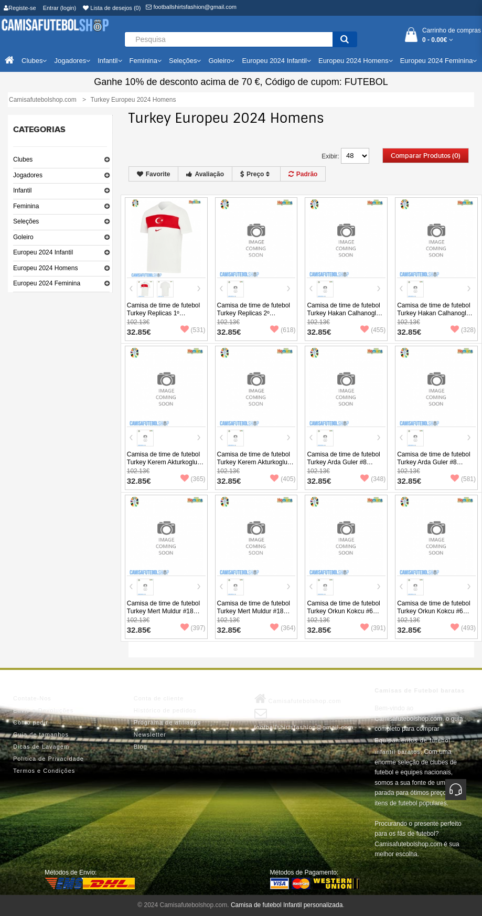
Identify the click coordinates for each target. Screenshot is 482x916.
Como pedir (30, 722)
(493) (463, 628)
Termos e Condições (44, 771)
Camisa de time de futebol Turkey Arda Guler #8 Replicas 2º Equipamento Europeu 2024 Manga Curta (436, 466)
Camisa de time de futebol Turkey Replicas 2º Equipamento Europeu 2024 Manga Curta (256, 317)
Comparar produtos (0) (425, 156)
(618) (282, 330)
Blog (140, 746)
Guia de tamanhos (41, 734)
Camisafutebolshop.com (297, 699)
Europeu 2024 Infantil (43, 252)
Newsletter (150, 734)
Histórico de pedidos (165, 710)
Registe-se (20, 8)
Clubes (23, 159)
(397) (193, 628)
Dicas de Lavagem (41, 746)
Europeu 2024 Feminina (46, 283)
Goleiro (23, 237)
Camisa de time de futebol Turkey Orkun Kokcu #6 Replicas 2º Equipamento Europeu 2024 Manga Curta (436, 615)
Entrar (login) (60, 8)
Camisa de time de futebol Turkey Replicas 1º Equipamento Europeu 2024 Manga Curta (166, 317)
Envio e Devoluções (43, 710)
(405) (282, 479)
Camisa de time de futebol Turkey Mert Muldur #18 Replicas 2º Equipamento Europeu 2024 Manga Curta (256, 615)
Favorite (153, 174)
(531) (193, 330)
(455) (372, 330)
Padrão (303, 174)
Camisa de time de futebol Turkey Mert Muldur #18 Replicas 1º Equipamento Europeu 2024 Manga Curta (166, 615)
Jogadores (27, 175)
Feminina (26, 206)
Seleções (26, 221)
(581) (463, 479)
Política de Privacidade (48, 758)
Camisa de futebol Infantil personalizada (286, 905)
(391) (372, 628)
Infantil (22, 190)
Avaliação (205, 174)
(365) (193, 479)
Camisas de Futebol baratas (419, 690)
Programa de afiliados (167, 722)
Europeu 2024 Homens (45, 268)
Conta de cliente (159, 698)
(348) (372, 479)
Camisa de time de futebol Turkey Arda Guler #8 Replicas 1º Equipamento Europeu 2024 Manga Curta (345, 466)
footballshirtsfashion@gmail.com (191, 7)
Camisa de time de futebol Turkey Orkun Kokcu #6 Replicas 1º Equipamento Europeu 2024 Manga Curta (345, 615)
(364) (282, 628)
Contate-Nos (32, 698)
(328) (463, 330)
